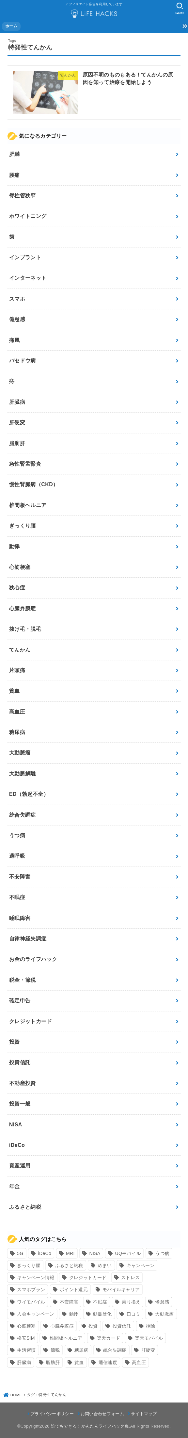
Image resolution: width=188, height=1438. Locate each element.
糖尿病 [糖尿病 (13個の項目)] (81, 1350)
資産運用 (20, 1165)
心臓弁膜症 (22, 608)
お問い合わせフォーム (102, 1413)
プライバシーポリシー (52, 1413)
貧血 (14, 691)
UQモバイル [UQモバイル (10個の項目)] (128, 1253)
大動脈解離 (22, 773)
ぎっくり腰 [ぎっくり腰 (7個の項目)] (28, 1265)
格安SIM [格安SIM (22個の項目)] (26, 1338)
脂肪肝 (17, 443)
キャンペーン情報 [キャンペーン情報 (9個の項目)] (35, 1277)
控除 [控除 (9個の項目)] (150, 1326)
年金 (14, 1186)
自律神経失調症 (28, 938)
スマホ (17, 299)
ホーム (11, 26)
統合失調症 (22, 815)
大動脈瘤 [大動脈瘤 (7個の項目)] (164, 1314)
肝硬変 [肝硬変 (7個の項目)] (148, 1350)
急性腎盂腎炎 (25, 464)
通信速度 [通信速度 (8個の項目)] (108, 1362)
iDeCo (17, 1145)
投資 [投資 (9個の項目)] (93, 1326)
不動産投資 (22, 1083)
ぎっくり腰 (22, 526)
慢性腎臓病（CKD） (33, 484)
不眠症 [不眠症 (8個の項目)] (100, 1301)
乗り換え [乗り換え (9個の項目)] (131, 1301)
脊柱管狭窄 (22, 195)
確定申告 (20, 1000)
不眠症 (17, 897)
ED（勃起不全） (29, 794)
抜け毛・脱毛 (25, 629)
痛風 (14, 340)
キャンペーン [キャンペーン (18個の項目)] (141, 1265)
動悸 (14, 546)
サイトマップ (144, 1413)
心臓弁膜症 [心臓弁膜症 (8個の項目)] (62, 1326)
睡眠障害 (20, 918)
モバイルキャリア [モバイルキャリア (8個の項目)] (121, 1289)
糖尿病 (17, 732)
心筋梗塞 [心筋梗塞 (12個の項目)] (26, 1326)
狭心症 (17, 587)
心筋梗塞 (20, 567)
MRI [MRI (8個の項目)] (70, 1253)
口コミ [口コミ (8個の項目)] (134, 1314)
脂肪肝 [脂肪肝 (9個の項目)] (53, 1362)
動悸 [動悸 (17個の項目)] (74, 1314)
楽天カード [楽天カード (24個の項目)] (108, 1338)
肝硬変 (17, 422)
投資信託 (20, 1062)
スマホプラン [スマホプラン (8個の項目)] (31, 1289)
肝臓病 (17, 402)
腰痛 (14, 175)
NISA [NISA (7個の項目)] (95, 1253)
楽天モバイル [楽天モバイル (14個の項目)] (149, 1338)
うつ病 (17, 835)
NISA (15, 1124)
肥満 (14, 154)
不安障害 (20, 877)
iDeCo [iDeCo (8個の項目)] (44, 1253)
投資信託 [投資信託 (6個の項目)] (122, 1326)
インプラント (25, 257)
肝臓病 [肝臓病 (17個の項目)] (24, 1362)
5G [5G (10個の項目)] (20, 1253)
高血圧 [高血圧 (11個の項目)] (139, 1362)
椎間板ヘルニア (28, 505)
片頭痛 (17, 670)
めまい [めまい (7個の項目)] (105, 1265)
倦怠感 (17, 319)
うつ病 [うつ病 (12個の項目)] (162, 1253)
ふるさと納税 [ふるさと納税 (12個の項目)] (69, 1265)
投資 (14, 1042)
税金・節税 (22, 980)
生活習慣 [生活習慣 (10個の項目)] (26, 1350)
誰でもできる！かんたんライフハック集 (90, 1426)
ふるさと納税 (25, 1207)
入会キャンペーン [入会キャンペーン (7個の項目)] (35, 1314)
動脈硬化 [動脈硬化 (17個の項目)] (102, 1314)
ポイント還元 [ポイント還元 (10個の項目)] (74, 1289)
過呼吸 (17, 856)
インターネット (28, 278)
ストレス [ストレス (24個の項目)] (130, 1277)
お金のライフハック (33, 959)
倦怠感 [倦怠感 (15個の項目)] (162, 1301)
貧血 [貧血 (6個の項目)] (79, 1362)
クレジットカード (30, 1021)
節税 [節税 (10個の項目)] (55, 1350)
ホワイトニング (28, 216)
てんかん (20, 650)
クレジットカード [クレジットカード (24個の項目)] (87, 1277)
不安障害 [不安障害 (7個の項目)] (69, 1301)
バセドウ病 (22, 360)
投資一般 (20, 1104)
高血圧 (17, 711)
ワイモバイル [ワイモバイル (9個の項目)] (31, 1301)
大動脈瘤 (20, 752)
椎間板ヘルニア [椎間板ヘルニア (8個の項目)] (66, 1338)
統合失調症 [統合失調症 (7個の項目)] (115, 1350)
